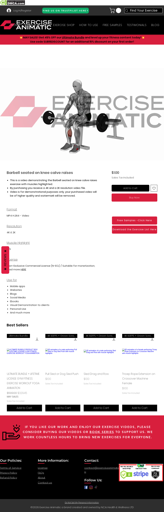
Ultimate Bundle (73, 37)
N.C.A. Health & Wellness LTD (117, 507)
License (43, 468)
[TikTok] (96, 487)
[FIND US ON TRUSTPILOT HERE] (65, 10)
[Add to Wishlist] (154, 188)
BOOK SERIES (102, 432)
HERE (23, 269)
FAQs (41, 472)
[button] (116, 10)
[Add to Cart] (24, 408)
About (41, 477)
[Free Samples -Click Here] (134, 221)
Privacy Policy (8, 472)
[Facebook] (86, 487)
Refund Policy (8, 477)
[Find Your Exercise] (143, 10)
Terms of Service (10, 468)
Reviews (5, 260)
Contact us (45, 482)
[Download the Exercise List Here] (134, 230)
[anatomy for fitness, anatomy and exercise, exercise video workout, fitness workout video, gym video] (91, 487)
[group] (82, 373)
